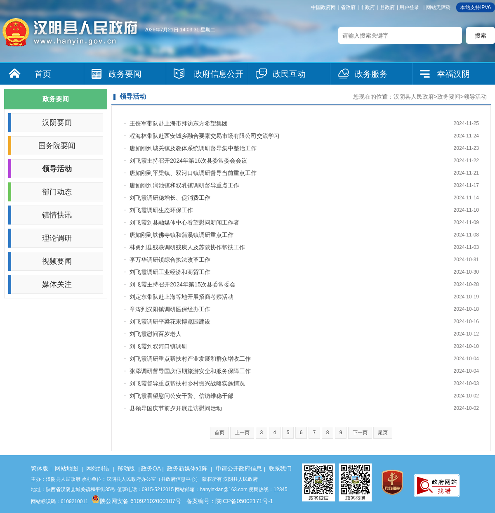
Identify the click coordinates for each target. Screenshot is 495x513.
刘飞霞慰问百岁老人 (156, 334)
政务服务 (371, 73)
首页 (43, 73)
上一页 (242, 432)
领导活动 (57, 169)
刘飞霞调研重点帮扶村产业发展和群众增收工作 (190, 358)
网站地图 (66, 468)
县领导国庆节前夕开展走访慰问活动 (176, 408)
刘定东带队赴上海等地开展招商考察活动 (181, 296)
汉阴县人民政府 (414, 96)
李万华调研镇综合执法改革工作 (170, 259)
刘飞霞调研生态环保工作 (161, 210)
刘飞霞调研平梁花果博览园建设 (170, 321)
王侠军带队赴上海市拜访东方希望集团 (179, 123)
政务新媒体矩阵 (187, 468)
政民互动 (289, 73)
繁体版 (39, 468)
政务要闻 (124, 73)
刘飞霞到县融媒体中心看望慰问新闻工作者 (184, 222)
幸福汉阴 (453, 73)
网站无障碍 (438, 7)
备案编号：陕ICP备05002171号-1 (229, 501)
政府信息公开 (218, 73)
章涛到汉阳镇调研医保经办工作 (170, 309)
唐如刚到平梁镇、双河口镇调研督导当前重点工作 (193, 173)
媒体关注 (57, 284)
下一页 (360, 432)
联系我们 (280, 468)
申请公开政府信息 (239, 468)
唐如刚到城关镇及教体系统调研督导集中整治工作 (193, 148)
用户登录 (409, 7)
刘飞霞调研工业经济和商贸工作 (170, 272)
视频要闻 (57, 261)
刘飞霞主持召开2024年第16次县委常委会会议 (188, 160)
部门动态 (57, 192)
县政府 (387, 7)
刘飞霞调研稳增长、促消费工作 (170, 197)
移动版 (126, 468)
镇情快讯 (57, 215)
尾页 (383, 432)
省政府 (348, 7)
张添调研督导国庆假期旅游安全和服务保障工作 (190, 371)
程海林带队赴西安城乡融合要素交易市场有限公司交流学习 (205, 135)
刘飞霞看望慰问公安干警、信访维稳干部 (181, 395)
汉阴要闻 (57, 122)
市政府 (367, 7)
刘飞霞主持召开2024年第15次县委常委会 (183, 284)
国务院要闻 (56, 146)
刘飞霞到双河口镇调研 (158, 346)
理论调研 (57, 238)
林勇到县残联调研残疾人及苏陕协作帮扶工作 (187, 247)
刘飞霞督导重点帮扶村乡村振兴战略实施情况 (187, 383)
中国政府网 (323, 7)
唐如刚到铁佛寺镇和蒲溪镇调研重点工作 (181, 235)
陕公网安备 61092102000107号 (136, 501)
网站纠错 (97, 468)
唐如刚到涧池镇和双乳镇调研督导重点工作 (184, 185)
